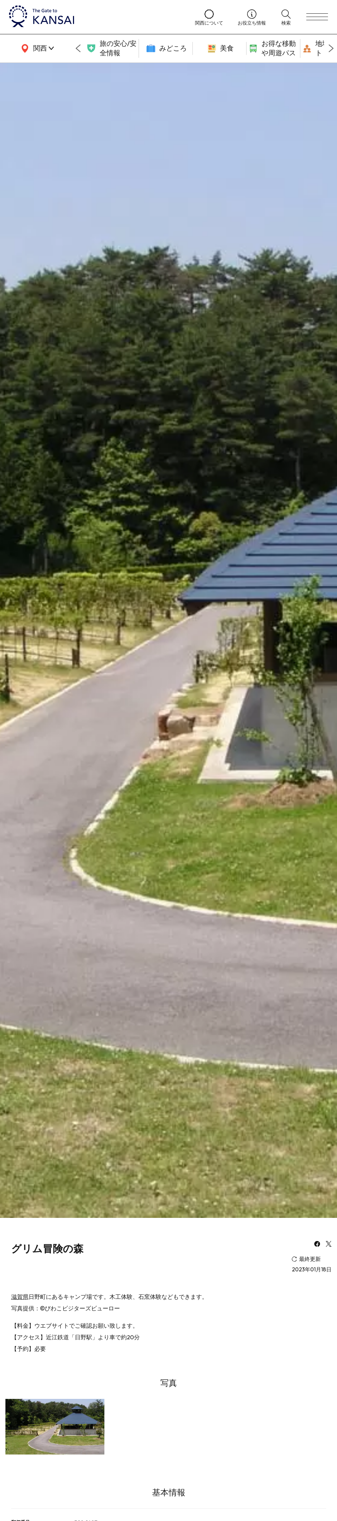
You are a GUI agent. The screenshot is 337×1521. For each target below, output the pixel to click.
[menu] (317, 17)
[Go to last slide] (78, 48)
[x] (329, 1244)
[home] (95, 17)
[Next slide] (331, 48)
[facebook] (317, 1244)
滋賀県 (20, 1296)
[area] (36, 48)
